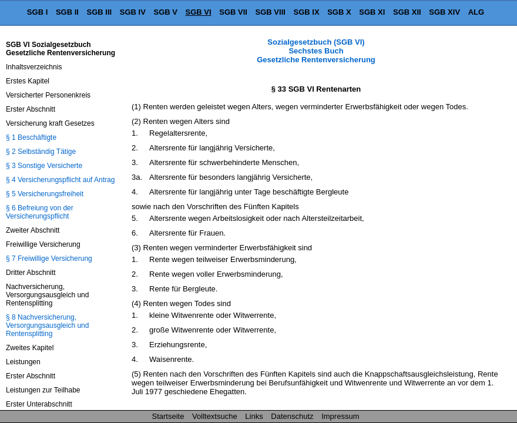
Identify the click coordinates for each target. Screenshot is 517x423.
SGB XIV (444, 12)
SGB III (99, 12)
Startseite (168, 416)
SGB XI (372, 12)
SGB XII (407, 12)
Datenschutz (292, 416)
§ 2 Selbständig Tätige (41, 151)
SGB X (339, 12)
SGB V (165, 12)
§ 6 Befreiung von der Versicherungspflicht (39, 212)
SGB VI (199, 12)
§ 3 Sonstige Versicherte (44, 166)
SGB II (67, 12)
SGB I (37, 12)
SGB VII (233, 12)
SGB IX (307, 12)
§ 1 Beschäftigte (31, 137)
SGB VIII (271, 12)
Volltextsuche (214, 416)
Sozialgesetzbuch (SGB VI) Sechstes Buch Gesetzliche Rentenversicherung (316, 51)
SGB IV (133, 12)
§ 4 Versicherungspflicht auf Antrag (60, 180)
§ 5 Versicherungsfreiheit (44, 194)
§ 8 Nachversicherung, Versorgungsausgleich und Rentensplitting (47, 325)
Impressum (340, 416)
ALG (476, 12)
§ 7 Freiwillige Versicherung (49, 258)
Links (254, 416)
